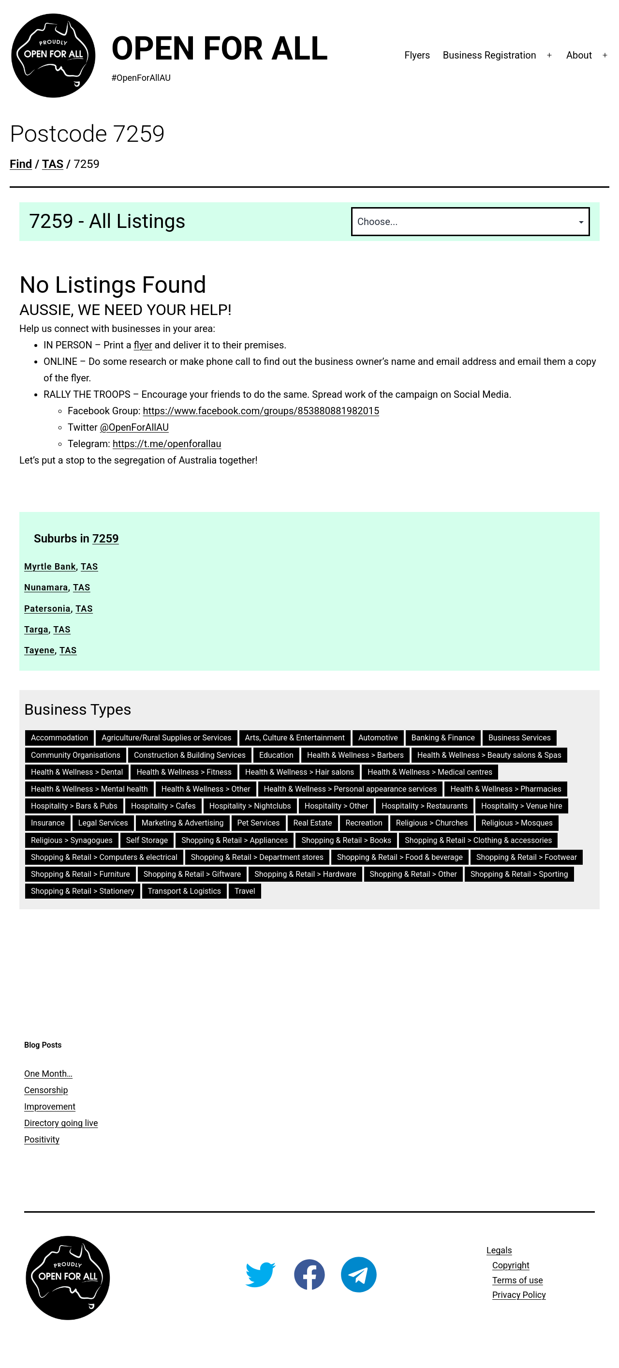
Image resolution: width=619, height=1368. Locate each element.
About (579, 55)
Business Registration (489, 55)
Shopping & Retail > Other (413, 874)
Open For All (219, 48)
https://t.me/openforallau (167, 444)
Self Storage (147, 840)
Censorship (46, 1090)
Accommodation (59, 737)
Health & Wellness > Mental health (89, 789)
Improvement (49, 1106)
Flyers (417, 55)
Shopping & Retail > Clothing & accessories (478, 840)
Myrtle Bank (50, 566)
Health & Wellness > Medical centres (430, 772)
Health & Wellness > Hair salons (299, 772)
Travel (245, 891)
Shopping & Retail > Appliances (234, 840)
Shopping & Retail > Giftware (192, 874)
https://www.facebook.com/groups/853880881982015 (261, 411)
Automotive (378, 737)
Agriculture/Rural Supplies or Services (166, 737)
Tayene (39, 650)
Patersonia (47, 608)
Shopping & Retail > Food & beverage (400, 857)
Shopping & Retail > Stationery (82, 891)
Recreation (364, 822)
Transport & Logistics (184, 891)
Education (276, 755)
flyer (143, 345)
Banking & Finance (443, 737)
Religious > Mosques (517, 822)
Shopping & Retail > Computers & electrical (104, 857)
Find (21, 164)
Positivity (41, 1139)
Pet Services (258, 822)
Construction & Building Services (190, 755)
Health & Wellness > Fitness (184, 772)
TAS (89, 566)
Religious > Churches (432, 822)
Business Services (519, 737)
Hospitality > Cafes (163, 806)
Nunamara (46, 587)
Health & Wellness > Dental (77, 772)
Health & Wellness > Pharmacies (505, 789)
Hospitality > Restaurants (425, 806)
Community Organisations (75, 755)
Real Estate (313, 822)
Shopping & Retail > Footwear (526, 857)
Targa (36, 629)
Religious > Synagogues (72, 840)
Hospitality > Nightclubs (250, 806)
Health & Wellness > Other (206, 789)
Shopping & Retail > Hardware (305, 874)
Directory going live (61, 1123)
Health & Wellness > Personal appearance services (350, 789)
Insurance (48, 822)
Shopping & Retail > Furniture (80, 874)
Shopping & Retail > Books (346, 840)
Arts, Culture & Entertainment (295, 737)
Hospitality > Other (336, 806)
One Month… (48, 1073)
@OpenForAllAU (134, 427)
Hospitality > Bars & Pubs (74, 806)
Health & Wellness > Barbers (355, 755)
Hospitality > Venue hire (521, 806)
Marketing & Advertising (183, 822)
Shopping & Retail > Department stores (257, 857)
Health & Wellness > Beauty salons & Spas (489, 755)
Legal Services (103, 822)
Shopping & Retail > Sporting (519, 874)
